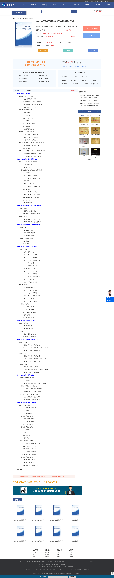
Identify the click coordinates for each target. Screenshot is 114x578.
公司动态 (97, 115)
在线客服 (92, 50)
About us (65, 561)
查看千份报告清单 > (66, 66)
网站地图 (24, 561)
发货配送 (59, 554)
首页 (24, 5)
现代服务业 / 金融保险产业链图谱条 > (34, 73)
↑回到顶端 (92, 561)
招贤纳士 (34, 561)
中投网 (96, 1)
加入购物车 (43, 50)
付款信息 (91, 1)
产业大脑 (76, 5)
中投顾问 (29, 569)
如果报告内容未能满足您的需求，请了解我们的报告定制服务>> (36, 482)
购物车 (86, 1)
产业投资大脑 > (91, 35)
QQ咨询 (68, 50)
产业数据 (65, 5)
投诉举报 (71, 557)
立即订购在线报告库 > (81, 66)
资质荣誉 (82, 115)
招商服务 (86, 5)
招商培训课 (98, 5)
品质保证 (71, 554)
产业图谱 (54, 5)
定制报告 (72, 37)
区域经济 (22, 18)
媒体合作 (89, 115)
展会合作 (43, 561)
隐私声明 (61, 561)
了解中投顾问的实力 (72, 569)
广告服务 (38, 561)
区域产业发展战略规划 (92, 28)
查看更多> (89, 159)
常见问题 (47, 554)
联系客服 (47, 557)
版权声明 (68, 30)
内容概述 (29, 90)
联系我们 (101, 1)
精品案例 (109, 5)
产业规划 (44, 5)
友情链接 (47, 561)
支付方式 (59, 552)
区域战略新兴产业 (29, 18)
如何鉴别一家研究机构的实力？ (84, 569)
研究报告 (33, 5)
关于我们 (106, 1)
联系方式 (52, 561)
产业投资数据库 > (80, 73)
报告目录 (16, 90)
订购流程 (47, 552)
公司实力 (35, 554)
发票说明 (59, 557)
